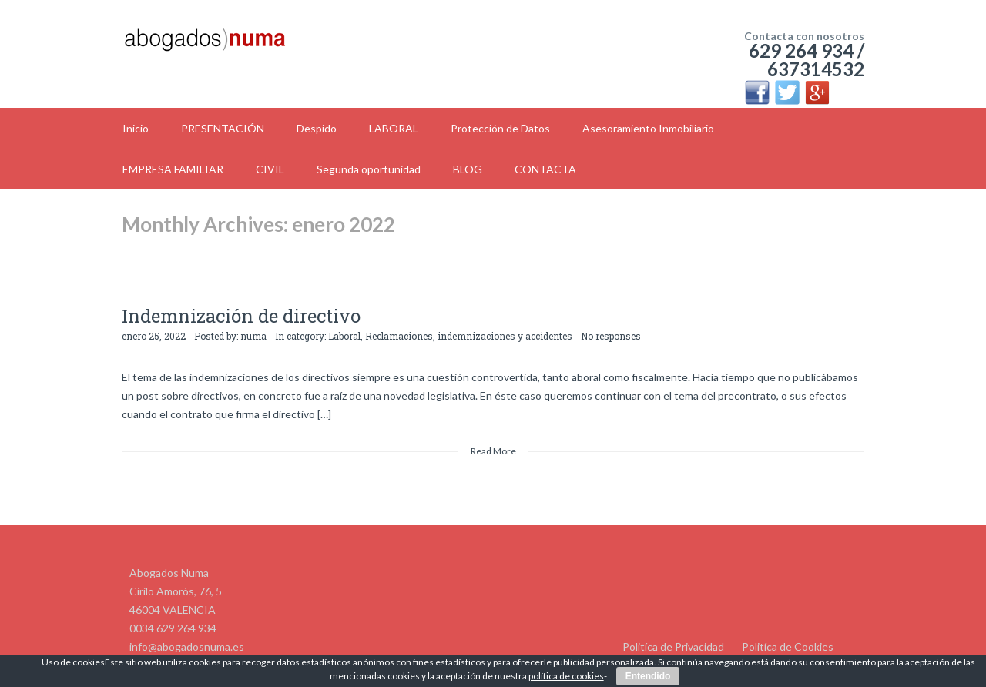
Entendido (648, 676)
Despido (317, 128)
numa (253, 336)
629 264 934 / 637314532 (806, 59)
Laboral (344, 336)
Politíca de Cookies (787, 646)
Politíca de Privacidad (673, 646)
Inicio (135, 128)
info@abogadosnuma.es (186, 646)
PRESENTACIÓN (222, 128)
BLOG (467, 169)
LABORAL (393, 128)
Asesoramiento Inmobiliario (648, 128)
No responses (611, 336)
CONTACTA (545, 169)
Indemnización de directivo (241, 315)
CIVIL (270, 169)
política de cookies (566, 676)
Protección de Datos (500, 128)
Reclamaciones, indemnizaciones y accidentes (468, 336)
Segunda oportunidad (369, 169)
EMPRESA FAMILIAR (172, 169)
